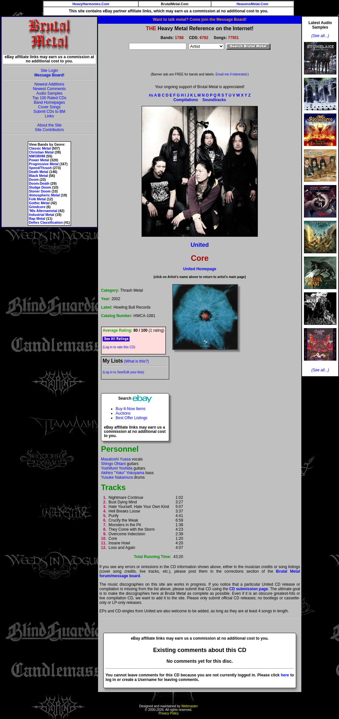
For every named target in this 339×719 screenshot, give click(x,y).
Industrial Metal (41, 215)
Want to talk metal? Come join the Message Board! (199, 19)
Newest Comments (49, 89)
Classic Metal (40, 148)
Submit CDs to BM (49, 111)
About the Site (49, 125)
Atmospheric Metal (44, 195)
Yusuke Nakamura (117, 477)
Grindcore (37, 207)
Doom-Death (39, 183)
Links (49, 116)
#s (151, 95)
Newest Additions (49, 84)
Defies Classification (46, 222)
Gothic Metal (39, 203)
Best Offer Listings (131, 418)
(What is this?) (136, 361)
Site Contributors (49, 129)
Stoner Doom (40, 191)
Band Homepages (49, 102)
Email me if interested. (232, 74)
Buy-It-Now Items (130, 408)
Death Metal (38, 172)
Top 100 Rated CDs (49, 98)
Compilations (185, 100)
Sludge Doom (40, 187)
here (285, 675)
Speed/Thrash (40, 168)
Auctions (123, 413)
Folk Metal (37, 199)
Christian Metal (41, 152)
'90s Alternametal (43, 211)
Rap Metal (37, 218)
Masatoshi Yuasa (116, 459)
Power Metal (39, 160)
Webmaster (189, 706)
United (200, 245)
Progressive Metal (43, 164)
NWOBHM (37, 156)
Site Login (49, 70)
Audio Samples (49, 93)
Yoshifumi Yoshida (116, 468)
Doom (34, 179)
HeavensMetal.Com (252, 4)
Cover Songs (49, 107)
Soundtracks (214, 100)
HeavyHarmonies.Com (90, 4)
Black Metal (38, 176)
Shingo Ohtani (113, 463)
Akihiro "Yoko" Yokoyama (122, 473)
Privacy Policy (168, 713)
